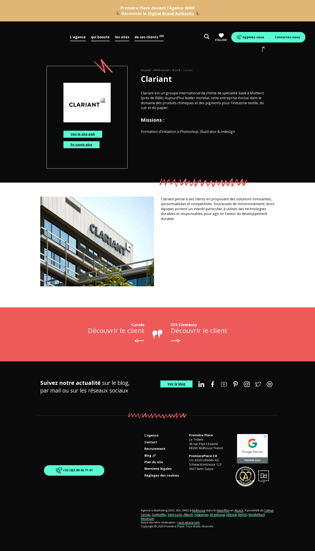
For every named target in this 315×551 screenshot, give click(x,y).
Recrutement (154, 449)
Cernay (145, 514)
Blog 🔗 (150, 456)
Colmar (269, 510)
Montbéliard (256, 514)
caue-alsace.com (188, 522)
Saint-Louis (175, 514)
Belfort (242, 514)
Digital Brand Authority (171, 13)
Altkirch (188, 514)
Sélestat (231, 514)
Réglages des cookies (161, 475)
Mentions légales (158, 469)
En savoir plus (81, 145)
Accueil (146, 70)
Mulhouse (198, 510)
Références (162, 70)
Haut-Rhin (223, 510)
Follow (221, 37)
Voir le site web (83, 134)
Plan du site (153, 462)
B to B (176, 70)
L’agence (151, 435)
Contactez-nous (287, 37)
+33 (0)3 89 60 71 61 (73, 470)
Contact (150, 442)
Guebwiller (159, 514)
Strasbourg (217, 514)
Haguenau (201, 514)
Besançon (147, 518)
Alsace (238, 510)
